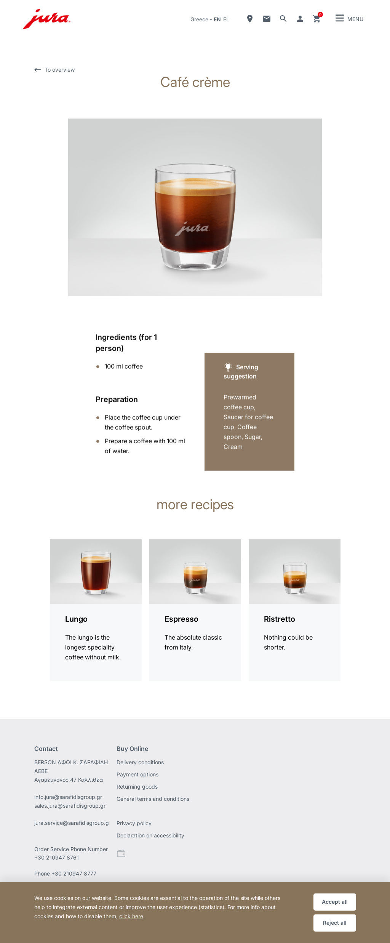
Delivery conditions (140, 762)
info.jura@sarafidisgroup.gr (68, 797)
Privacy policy (134, 823)
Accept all (335, 901)
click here (131, 916)
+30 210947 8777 (73, 873)
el (226, 19)
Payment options (137, 774)
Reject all (335, 922)
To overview (60, 69)
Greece (199, 19)
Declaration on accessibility (150, 835)
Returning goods (137, 786)
